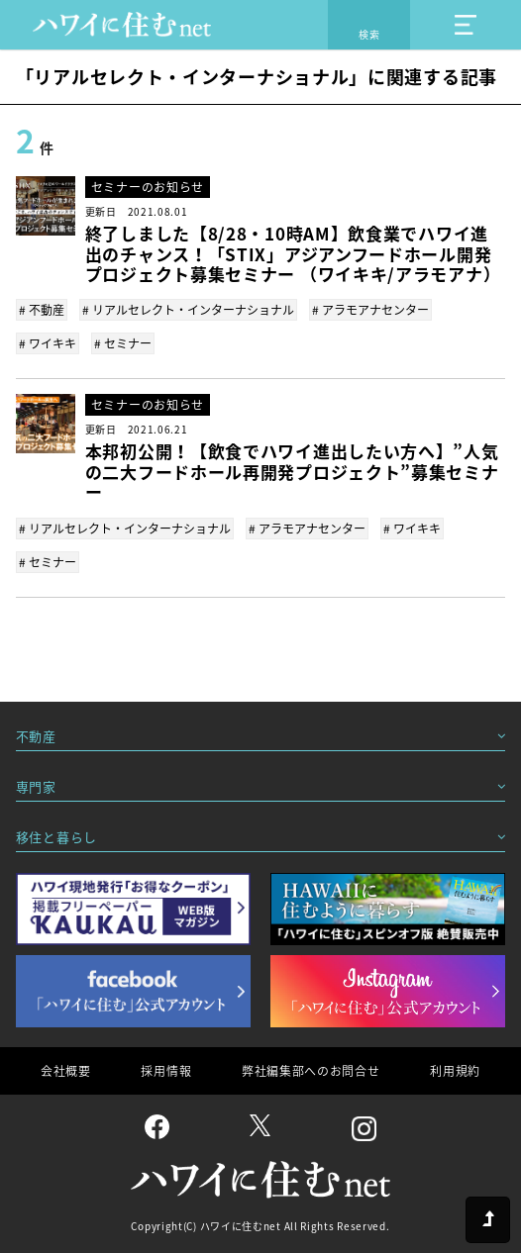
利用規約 (455, 1071)
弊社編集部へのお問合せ (311, 1071)
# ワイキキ (47, 343)
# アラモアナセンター (370, 310)
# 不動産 (41, 310)
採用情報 (166, 1071)
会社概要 (66, 1071)
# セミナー (123, 343)
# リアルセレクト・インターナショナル (188, 310)
